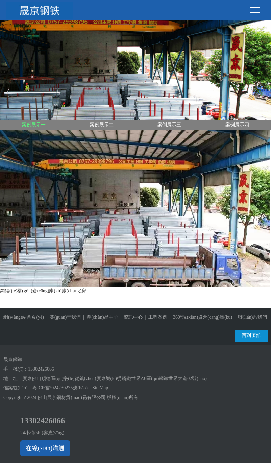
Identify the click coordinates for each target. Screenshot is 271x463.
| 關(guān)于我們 (62, 317)
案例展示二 (102, 124)
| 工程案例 (155, 317)
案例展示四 (237, 124)
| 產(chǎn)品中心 (99, 317)
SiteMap (100, 387)
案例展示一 (34, 124)
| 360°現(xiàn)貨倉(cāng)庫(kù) (199, 317)
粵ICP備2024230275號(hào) (60, 387)
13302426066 (41, 369)
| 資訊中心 (130, 317)
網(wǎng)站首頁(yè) (23, 317)
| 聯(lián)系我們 (249, 317)
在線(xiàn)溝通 (45, 448)
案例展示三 (169, 124)
